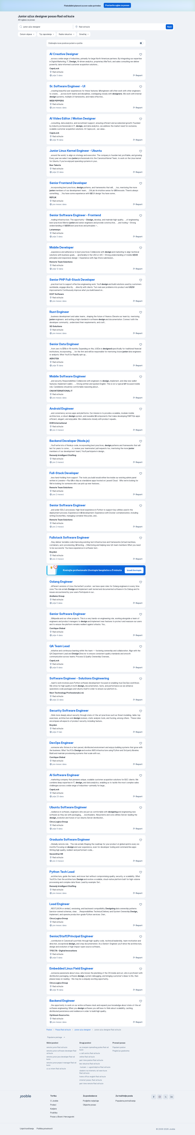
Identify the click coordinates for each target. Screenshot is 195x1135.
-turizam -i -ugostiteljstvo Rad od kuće (94, 1067)
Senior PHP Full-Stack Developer (72, 279)
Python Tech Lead (61, 872)
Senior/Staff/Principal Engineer (71, 936)
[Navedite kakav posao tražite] (45, 26)
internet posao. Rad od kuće (90, 1080)
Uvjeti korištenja (27, 1128)
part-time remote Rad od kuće (91, 1083)
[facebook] (153, 1096)
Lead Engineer (59, 904)
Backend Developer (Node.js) (69, 441)
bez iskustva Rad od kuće (89, 1064)
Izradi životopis (134, 570)
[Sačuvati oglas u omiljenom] (140, 54)
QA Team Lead (59, 646)
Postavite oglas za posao (117, 5)
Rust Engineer (59, 312)
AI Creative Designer (63, 54)
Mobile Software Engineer (67, 376)
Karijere (53, 1108)
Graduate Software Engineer (69, 839)
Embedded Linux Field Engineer (71, 968)
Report (137, 75)
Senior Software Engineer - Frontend (75, 215)
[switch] (142, 43)
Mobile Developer (61, 247)
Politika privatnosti (44, 1128)
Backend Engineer (62, 1000)
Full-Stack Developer (64, 473)
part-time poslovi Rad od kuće (91, 1060)
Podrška (53, 1112)
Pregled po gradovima (121, 1051)
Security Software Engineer (69, 710)
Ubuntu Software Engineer (68, 807)
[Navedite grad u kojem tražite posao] (100, 26)
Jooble (172, 1129)
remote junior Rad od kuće (57, 1047)
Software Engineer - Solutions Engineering (79, 678)
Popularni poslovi (119, 1047)
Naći (169, 27)
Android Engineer (61, 408)
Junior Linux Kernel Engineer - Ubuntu (75, 150)
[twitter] (165, 1096)
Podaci (53, 1105)
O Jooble (54, 1101)
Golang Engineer (61, 581)
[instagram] (159, 1096)
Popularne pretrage (56, 1037)
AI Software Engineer (64, 775)
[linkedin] (171, 1096)
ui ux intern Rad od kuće (56, 1069)
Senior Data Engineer (64, 344)
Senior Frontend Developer (68, 183)
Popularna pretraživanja (125, 1101)
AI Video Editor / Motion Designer (72, 118)
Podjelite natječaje (91, 1101)
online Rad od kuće (87, 1057)
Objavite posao (89, 1105)
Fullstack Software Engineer (69, 537)
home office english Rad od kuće (92, 1076)
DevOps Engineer (61, 743)
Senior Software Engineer (67, 505)
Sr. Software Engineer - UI (67, 86)
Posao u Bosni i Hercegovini (62, 1116)
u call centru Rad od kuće (89, 1053)
